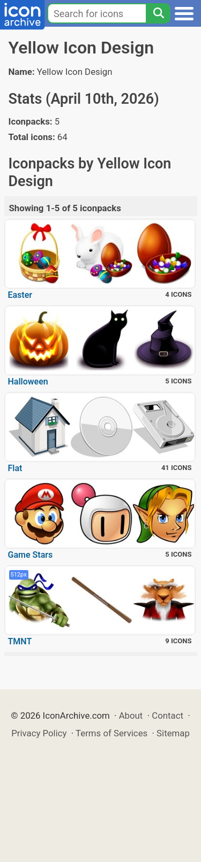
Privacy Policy (38, 733)
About (131, 715)
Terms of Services (111, 733)
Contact (167, 715)
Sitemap (173, 733)
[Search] (158, 13)
